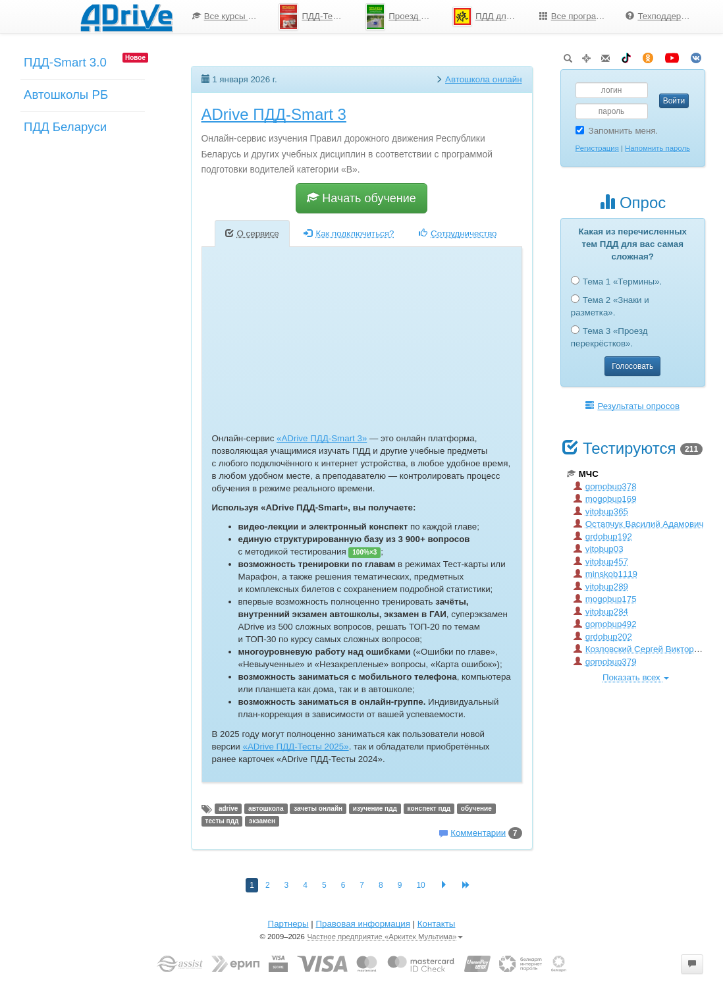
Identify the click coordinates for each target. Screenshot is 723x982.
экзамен (262, 821)
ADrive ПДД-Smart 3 (273, 114)
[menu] (442, 16)
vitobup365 (601, 511)
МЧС (583, 474)
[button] (692, 964)
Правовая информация (362, 924)
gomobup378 (605, 486)
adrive (228, 808)
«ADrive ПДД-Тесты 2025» (296, 746)
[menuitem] (225, 16)
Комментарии (478, 833)
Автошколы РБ (66, 94)
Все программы (576, 16)
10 (420, 885)
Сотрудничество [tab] (457, 233)
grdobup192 (603, 536)
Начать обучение (361, 198)
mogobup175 (605, 599)
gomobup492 (605, 624)
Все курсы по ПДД (230, 16)
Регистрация (597, 148)
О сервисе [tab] (252, 233)
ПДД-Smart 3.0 (65, 62)
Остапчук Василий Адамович (639, 524)
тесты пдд (222, 821)
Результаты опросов (632, 406)
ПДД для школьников (490, 16)
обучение (476, 808)
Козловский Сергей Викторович (643, 649)
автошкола (265, 808)
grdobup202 (603, 636)
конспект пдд (429, 808)
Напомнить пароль (657, 148)
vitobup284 (601, 611)
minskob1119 (605, 574)
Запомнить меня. (617, 131)
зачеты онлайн (318, 808)
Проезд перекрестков (403, 16)
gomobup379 (605, 662)
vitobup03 (599, 549)
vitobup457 (601, 561)
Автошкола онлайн (483, 79)
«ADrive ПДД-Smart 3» (322, 438)
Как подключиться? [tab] (349, 233)
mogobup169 (605, 499)
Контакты (436, 924)
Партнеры (288, 924)
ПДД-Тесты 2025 (317, 16)
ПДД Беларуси (65, 127)
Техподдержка (660, 16)
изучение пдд (375, 808)
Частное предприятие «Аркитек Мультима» (385, 937)
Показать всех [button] (635, 677)
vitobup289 (601, 586)
